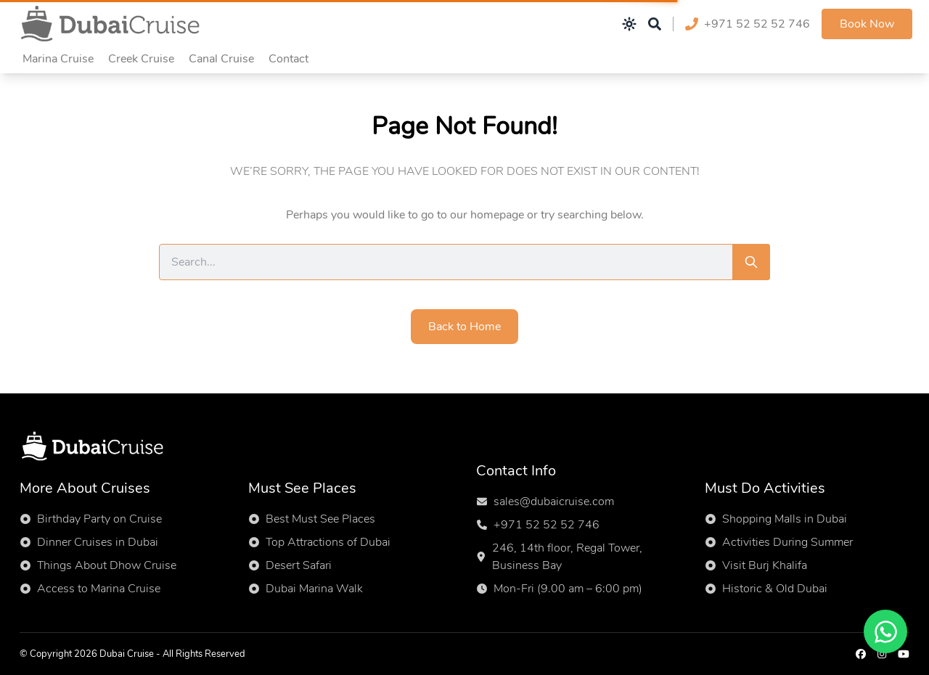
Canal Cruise (221, 59)
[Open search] (654, 23)
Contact (288, 59)
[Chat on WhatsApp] (885, 631)
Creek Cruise (141, 59)
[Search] (751, 262)
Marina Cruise (58, 59)
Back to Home (464, 327)
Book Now (867, 24)
